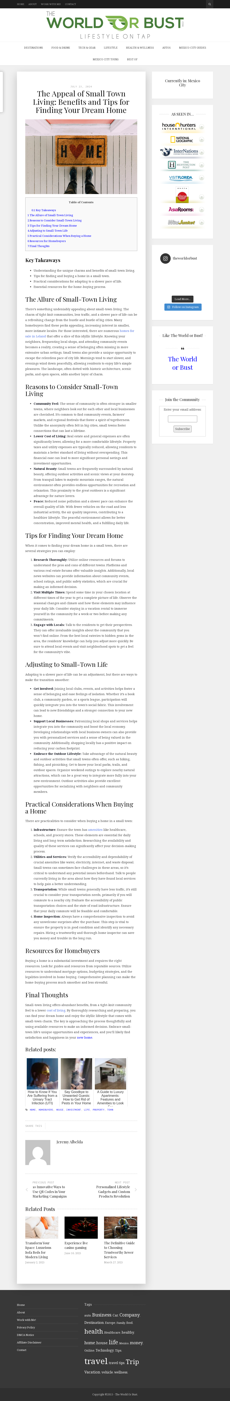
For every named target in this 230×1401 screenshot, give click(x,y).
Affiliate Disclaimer (29, 1342)
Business (101, 1314)
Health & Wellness (140, 47)
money (136, 1343)
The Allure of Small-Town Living (50, 215)
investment (73, 1109)
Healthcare (112, 1332)
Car (115, 1315)
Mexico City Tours (106, 59)
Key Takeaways (44, 210)
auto (87, 1315)
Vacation (92, 1372)
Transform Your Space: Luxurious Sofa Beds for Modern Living (38, 1250)
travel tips (117, 1363)
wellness (120, 1372)
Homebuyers (46, 1109)
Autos (166, 47)
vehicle (107, 1372)
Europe (110, 1323)
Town (110, 1109)
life (87, 1109)
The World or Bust (182, 362)
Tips (118, 1350)
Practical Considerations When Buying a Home (59, 236)
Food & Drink (60, 47)
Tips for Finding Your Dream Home (52, 225)
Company (129, 1315)
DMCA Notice (25, 1335)
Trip (132, 1361)
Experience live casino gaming (76, 1245)
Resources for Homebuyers (47, 241)
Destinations (33, 47)
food (129, 1323)
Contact (70, 4)
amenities (95, 830)
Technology (105, 1350)
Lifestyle (111, 47)
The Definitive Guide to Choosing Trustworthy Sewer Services (119, 1250)
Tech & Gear (86, 47)
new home (84, 1037)
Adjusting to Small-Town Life (48, 230)
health (93, 1331)
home (33, 1109)
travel (96, 1360)
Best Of (132, 59)
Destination (94, 1322)
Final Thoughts (39, 246)
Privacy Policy (26, 1327)
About (32, 4)
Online (89, 1350)
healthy (128, 1332)
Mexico (124, 1343)
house (60, 1109)
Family (121, 1323)
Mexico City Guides (192, 47)
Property (98, 1109)
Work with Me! (51, 4)
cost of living (56, 1010)
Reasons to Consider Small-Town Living (55, 220)
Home (20, 4)
